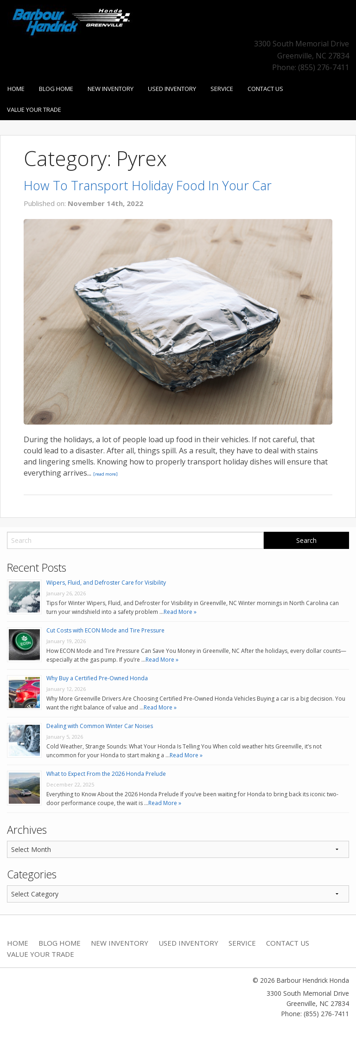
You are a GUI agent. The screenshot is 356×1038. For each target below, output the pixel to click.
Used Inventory (172, 88)
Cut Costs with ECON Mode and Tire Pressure (105, 630)
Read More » (180, 612)
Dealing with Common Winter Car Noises (99, 726)
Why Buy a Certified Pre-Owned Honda (97, 678)
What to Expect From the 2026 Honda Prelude (106, 774)
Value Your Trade (34, 109)
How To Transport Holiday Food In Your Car (148, 185)
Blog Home (56, 88)
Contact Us (265, 88)
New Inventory (111, 88)
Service (221, 88)
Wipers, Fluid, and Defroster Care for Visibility (106, 583)
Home (16, 88)
